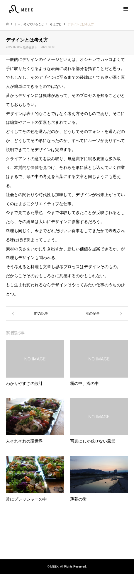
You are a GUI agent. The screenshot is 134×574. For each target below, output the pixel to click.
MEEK (67, 537)
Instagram (67, 547)
